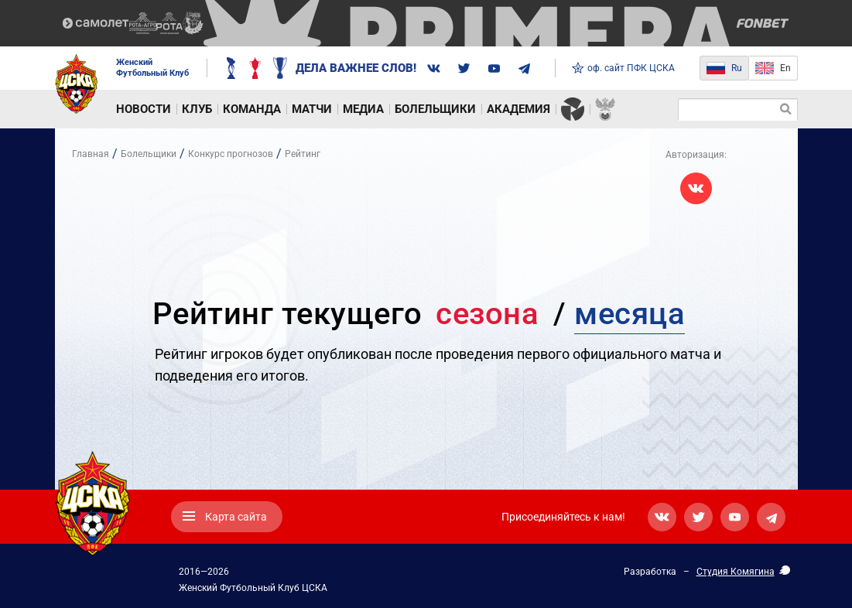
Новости (143, 109)
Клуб (197, 109)
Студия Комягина (735, 571)
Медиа (363, 109)
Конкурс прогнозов (230, 154)
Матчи (312, 109)
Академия (518, 109)
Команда (252, 109)
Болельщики (435, 109)
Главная (90, 154)
